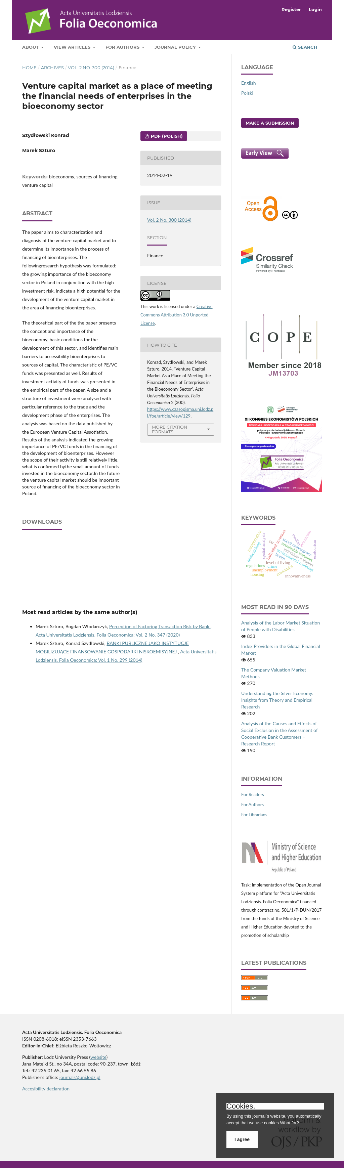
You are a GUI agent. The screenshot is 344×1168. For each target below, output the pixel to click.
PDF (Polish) (166, 136)
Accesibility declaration (46, 1088)
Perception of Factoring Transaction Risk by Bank (160, 626)
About (31, 47)
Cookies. (240, 1106)
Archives (52, 67)
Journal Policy (176, 47)
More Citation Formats (169, 429)
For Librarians (254, 814)
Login (315, 9)
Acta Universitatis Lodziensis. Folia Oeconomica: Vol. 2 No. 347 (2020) (108, 635)
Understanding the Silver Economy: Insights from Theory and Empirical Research (277, 699)
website (98, 1057)
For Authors (123, 47)
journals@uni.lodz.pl (79, 1077)
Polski (247, 93)
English (248, 83)
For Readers (252, 794)
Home (29, 67)
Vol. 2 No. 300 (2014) (91, 67)
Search (305, 47)
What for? (289, 1122)
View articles (73, 47)
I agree (242, 1139)
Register (291, 9)
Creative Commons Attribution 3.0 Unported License (176, 315)
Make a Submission (270, 123)
